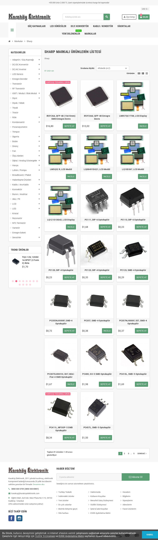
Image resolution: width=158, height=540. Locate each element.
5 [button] (27, 281)
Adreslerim (127, 505)
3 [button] (20, 281)
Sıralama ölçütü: (88, 68)
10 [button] (23, 285)
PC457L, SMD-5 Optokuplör (97, 427)
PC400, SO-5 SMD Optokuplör (97, 374)
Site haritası (63, 513)
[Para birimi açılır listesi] (145, 9)
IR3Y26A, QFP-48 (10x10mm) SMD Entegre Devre (61, 117)
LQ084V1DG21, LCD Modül (97, 169)
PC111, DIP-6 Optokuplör (97, 220)
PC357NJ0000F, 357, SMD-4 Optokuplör (133, 322)
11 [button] (27, 285)
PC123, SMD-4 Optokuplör (133, 270)
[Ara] (86, 17)
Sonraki (142, 454)
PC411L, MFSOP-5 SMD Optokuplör (61, 429)
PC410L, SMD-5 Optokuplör (133, 374)
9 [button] (20, 285)
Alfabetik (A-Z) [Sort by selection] (104, 68)
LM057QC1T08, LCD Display (133, 116)
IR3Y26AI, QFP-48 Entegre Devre (97, 117)
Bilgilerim (126, 496)
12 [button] (30, 285)
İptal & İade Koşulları (99, 509)
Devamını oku (38, 484)
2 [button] (16, 281)
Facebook (11, 518)
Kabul (150, 534)
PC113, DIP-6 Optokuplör (133, 220)
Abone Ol (135, 476)
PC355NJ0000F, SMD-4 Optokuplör (60, 322)
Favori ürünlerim (129, 509)
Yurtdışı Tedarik (65, 492)
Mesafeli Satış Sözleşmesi (101, 500)
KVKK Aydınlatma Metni (100, 513)
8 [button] (37, 281)
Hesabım (126, 492)
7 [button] (34, 281)
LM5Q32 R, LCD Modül (61, 169)
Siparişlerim (128, 500)
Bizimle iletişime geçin (67, 509)
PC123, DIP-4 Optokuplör (97, 270)
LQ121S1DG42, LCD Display (61, 220)
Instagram (19, 518)
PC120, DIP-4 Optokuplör (61, 270)
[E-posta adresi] (89, 477)
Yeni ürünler (63, 500)
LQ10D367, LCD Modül (133, 169)
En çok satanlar (64, 505)
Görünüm (131, 73)
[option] (25, 266)
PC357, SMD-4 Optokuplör (97, 320)
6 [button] (30, 281)
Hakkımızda (95, 492)
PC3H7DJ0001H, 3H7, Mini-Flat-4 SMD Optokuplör (61, 375)
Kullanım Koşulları (98, 496)
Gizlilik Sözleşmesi (98, 505)
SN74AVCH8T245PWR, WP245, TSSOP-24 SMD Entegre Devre (33, 260)
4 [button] (23, 281)
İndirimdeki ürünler (66, 496)
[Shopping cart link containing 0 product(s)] (144, 17)
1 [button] (13, 281)
